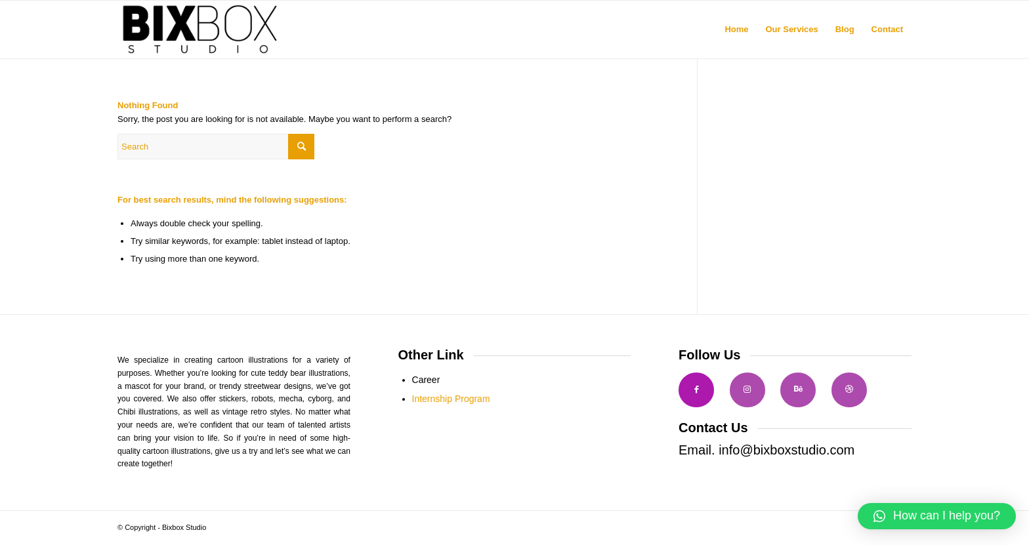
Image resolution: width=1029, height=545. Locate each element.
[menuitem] (736, 29)
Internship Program (451, 399)
